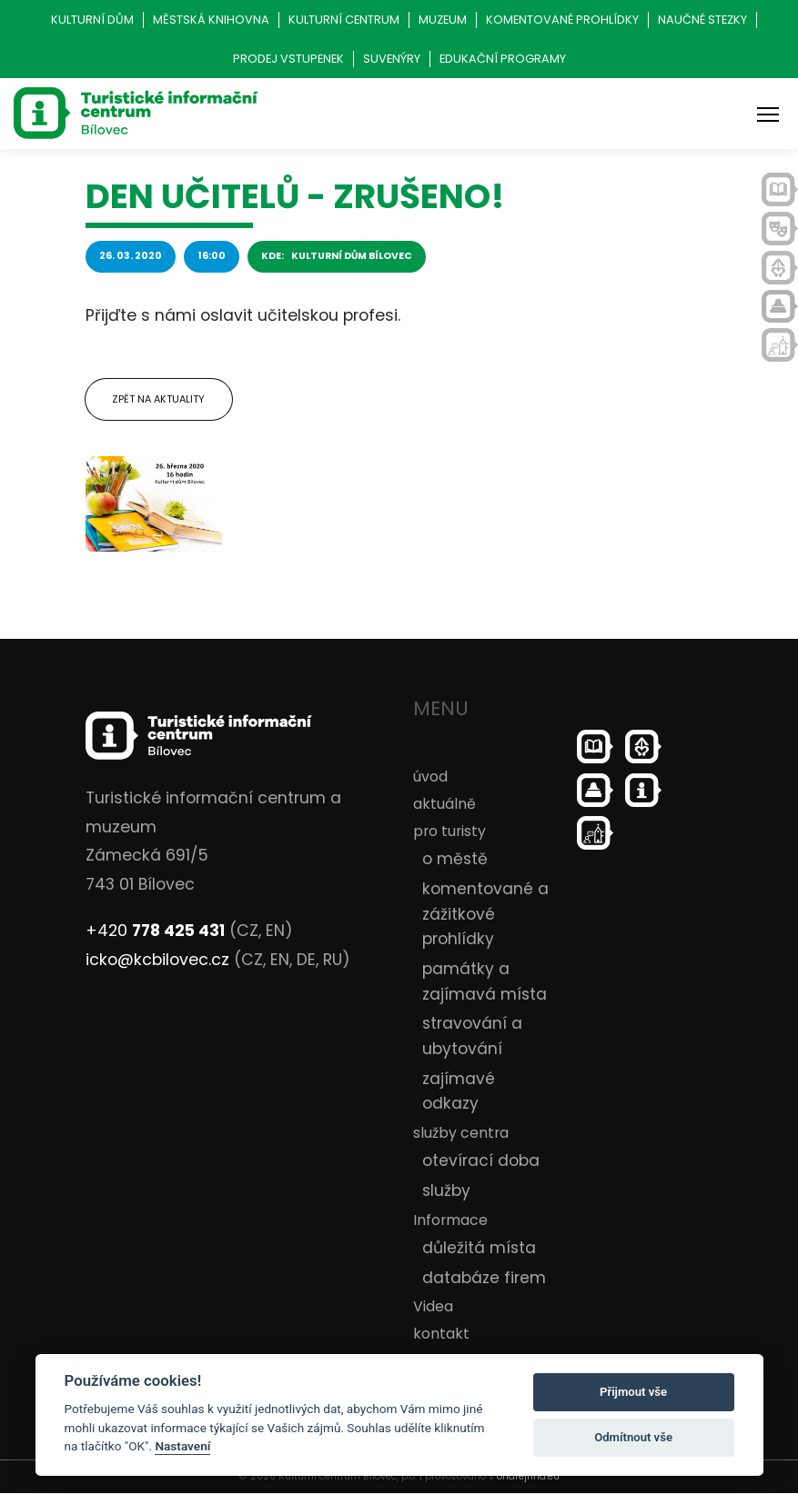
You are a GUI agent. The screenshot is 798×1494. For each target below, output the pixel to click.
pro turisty (449, 832)
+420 (155, 931)
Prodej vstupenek (288, 58)
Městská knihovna (211, 19)
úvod (430, 776)
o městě (455, 860)
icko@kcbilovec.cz (157, 960)
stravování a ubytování (472, 1037)
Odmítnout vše (633, 1437)
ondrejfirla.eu (528, 1477)
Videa (433, 1306)
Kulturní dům (92, 19)
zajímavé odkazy (458, 1091)
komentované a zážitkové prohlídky (485, 914)
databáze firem (484, 1278)
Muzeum (443, 19)
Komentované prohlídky (562, 19)
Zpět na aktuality (159, 399)
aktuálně (444, 803)
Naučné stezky (702, 19)
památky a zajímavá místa (484, 981)
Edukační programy (502, 58)
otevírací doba (481, 1161)
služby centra (461, 1132)
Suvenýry (391, 58)
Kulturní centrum (343, 19)
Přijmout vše (633, 1392)
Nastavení (182, 1446)
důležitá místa (479, 1248)
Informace (450, 1220)
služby (446, 1190)
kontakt (441, 1334)
